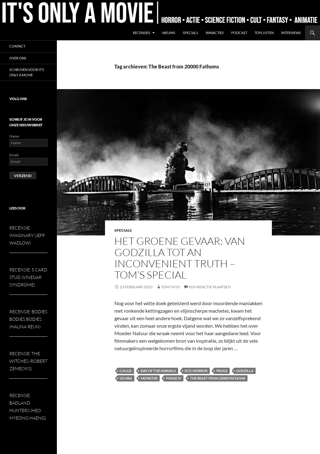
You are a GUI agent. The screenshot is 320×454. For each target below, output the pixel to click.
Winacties (215, 33)
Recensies (141, 33)
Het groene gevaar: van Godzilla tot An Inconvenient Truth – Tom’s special (179, 258)
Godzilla (244, 371)
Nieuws (168, 33)
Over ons (17, 58)
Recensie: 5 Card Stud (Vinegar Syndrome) (28, 277)
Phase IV (173, 378)
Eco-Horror (196, 371)
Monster (149, 378)
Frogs (222, 371)
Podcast (239, 33)
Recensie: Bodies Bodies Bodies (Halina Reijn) (28, 319)
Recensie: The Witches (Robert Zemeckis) (28, 361)
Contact (17, 46)
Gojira (126, 378)
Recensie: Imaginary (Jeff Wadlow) (27, 235)
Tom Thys (170, 287)
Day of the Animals (158, 371)
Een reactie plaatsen (210, 287)
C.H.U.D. (126, 371)
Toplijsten (264, 33)
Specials (190, 33)
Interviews (291, 33)
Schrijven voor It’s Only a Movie (26, 72)
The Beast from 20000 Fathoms (217, 378)
